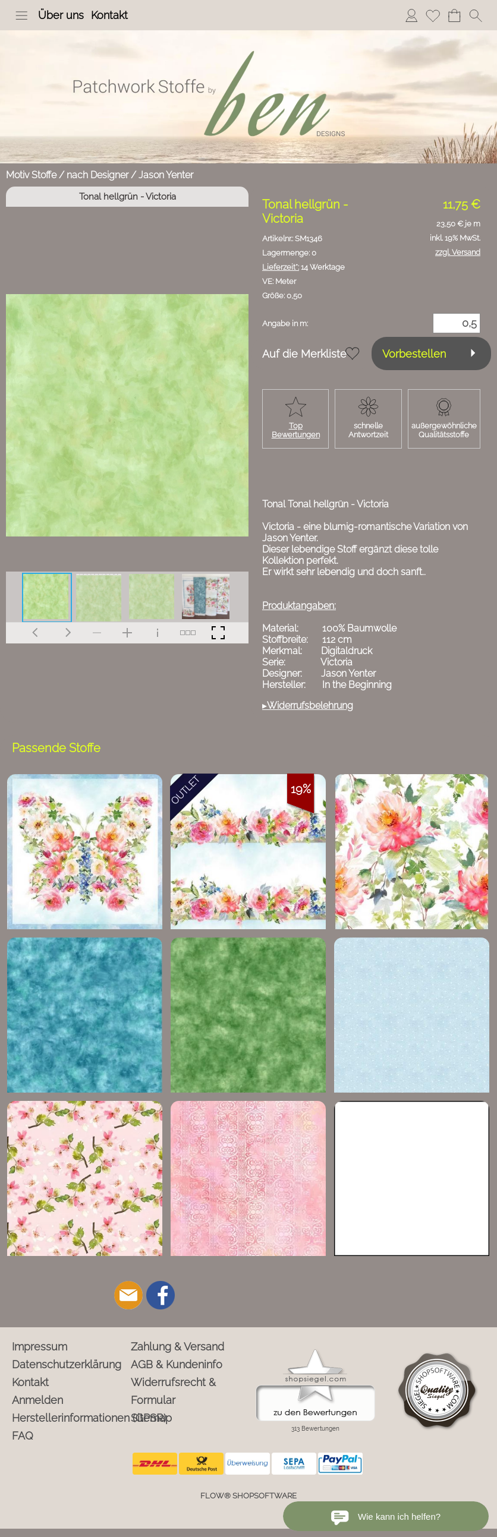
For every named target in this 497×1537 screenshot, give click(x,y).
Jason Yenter (166, 175)
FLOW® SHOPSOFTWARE (248, 1495)
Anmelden (411, 15)
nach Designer (97, 175)
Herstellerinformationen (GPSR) (69, 1418)
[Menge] (456, 323)
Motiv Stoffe (31, 175)
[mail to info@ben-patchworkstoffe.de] (128, 1295)
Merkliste (433, 15)
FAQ (22, 1435)
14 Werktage (303, 267)
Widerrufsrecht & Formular (173, 1391)
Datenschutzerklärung (66, 1364)
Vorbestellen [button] (414, 354)
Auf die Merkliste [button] (304, 354)
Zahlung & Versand (177, 1346)
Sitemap (151, 1418)
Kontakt (109, 15)
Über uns (61, 15)
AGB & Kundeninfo (176, 1364)
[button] (21, 15)
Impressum (39, 1346)
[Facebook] (160, 1295)
